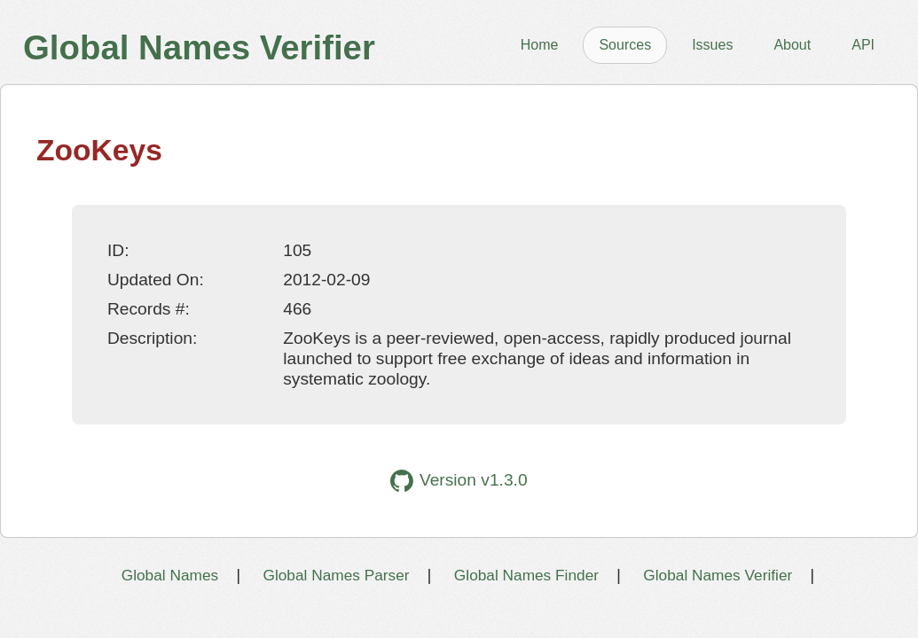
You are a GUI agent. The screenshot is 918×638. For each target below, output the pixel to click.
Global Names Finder (526, 575)
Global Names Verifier (717, 575)
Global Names (170, 575)
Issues (712, 44)
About (792, 44)
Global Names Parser (336, 575)
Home (540, 44)
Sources (625, 44)
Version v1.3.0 (458, 481)
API (863, 44)
